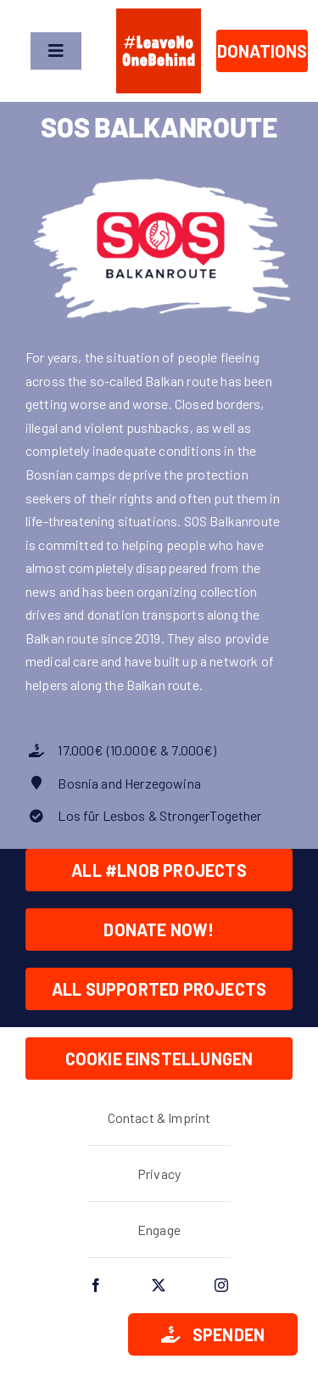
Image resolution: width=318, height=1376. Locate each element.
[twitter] (159, 1285)
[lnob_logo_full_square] (158, 15)
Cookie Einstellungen (159, 1058)
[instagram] (222, 1285)
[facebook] (97, 1285)
